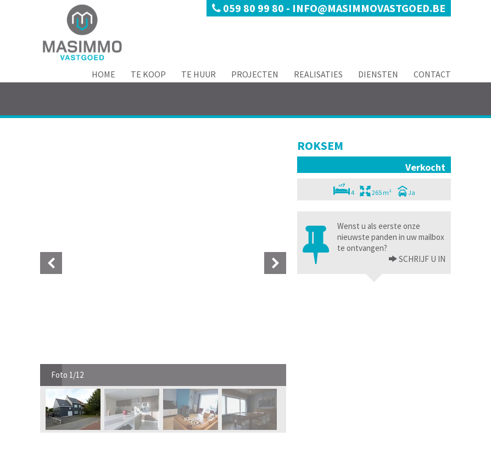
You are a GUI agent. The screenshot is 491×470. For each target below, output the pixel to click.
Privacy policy (59, 461)
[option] (75, 163)
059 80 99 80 (249, 8)
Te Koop (148, 74)
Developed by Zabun (147, 461)
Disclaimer (98, 461)
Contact (432, 74)
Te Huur (198, 74)
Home (103, 74)
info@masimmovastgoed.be (368, 8)
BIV (371, 444)
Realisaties (318, 74)
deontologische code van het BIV (394, 422)
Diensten (378, 74)
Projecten (254, 74)
